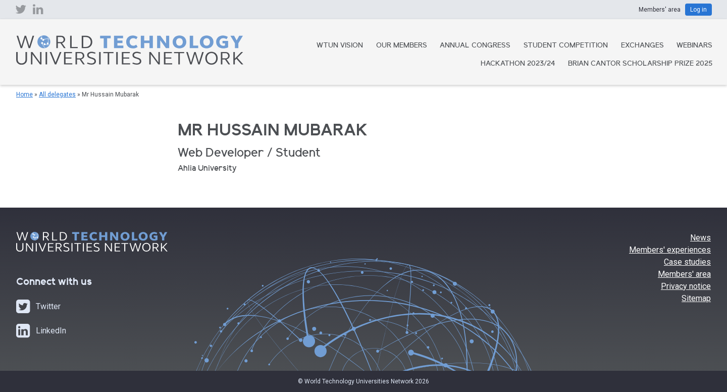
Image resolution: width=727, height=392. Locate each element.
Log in (698, 9)
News (700, 237)
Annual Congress (475, 46)
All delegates (57, 94)
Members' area (684, 274)
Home (24, 94)
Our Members (401, 46)
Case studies (687, 262)
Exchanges (642, 46)
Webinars (694, 46)
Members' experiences (670, 250)
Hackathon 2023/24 (518, 64)
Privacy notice (686, 286)
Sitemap (696, 298)
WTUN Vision (340, 46)
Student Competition (566, 46)
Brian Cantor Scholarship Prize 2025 (640, 64)
